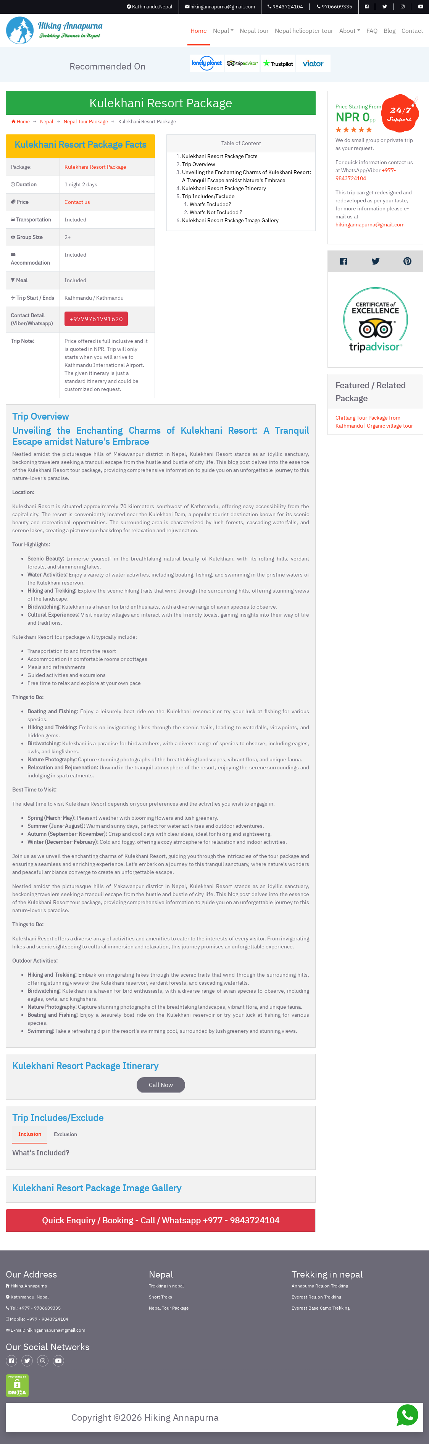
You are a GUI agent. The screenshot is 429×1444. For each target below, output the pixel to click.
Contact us (77, 202)
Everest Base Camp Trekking (321, 1308)
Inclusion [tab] (29, 1134)
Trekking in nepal (166, 1286)
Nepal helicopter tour (304, 30)
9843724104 (285, 6)
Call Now (161, 1085)
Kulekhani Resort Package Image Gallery (230, 220)
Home (198, 30)
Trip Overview (198, 164)
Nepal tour (254, 30)
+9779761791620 (96, 319)
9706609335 (334, 6)
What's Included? (210, 204)
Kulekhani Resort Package (95, 166)
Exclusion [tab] (65, 1134)
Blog (389, 30)
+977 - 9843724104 (241, 1220)
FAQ (371, 30)
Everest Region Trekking (316, 1297)
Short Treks (160, 1297)
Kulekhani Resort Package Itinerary (224, 188)
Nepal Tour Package (86, 121)
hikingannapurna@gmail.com (220, 6)
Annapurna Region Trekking (320, 1286)
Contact (412, 30)
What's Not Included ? (216, 212)
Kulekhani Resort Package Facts (220, 156)
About (349, 30)
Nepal (223, 30)
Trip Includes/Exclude (208, 196)
